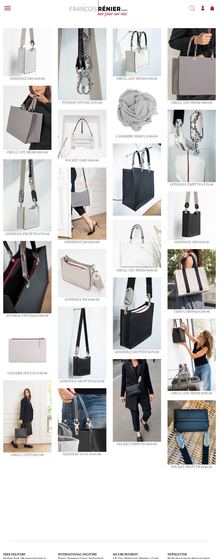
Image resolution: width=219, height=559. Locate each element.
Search (192, 8)
